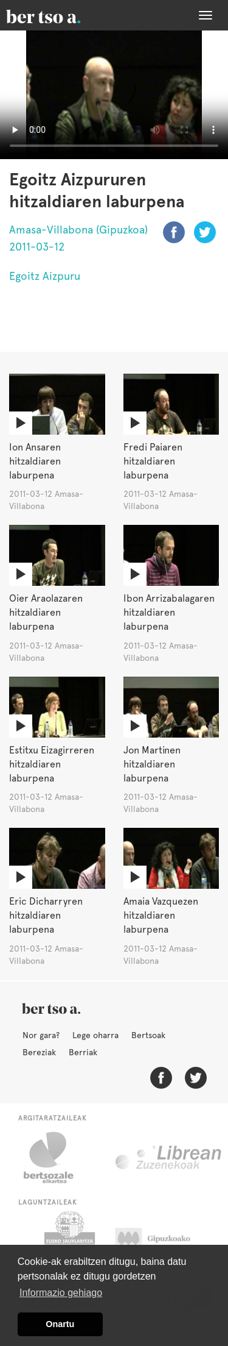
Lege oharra (95, 1035)
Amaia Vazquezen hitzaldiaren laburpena (160, 915)
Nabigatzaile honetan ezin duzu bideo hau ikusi (114, 94)
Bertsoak (148, 1035)
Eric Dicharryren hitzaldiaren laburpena (46, 915)
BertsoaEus (61, 15)
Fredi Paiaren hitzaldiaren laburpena (152, 461)
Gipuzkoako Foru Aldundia (164, 1241)
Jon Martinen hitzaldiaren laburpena (152, 764)
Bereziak (39, 1052)
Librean (169, 1157)
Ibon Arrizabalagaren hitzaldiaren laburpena (169, 612)
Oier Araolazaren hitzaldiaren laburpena (46, 612)
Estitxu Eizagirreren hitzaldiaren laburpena (51, 764)
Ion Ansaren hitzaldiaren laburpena (35, 461)
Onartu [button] (60, 1324)
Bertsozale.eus (56, 1157)
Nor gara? (41, 1035)
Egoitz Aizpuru (44, 275)
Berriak (83, 1052)
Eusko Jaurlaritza (68, 1241)
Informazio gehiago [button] (60, 1292)
